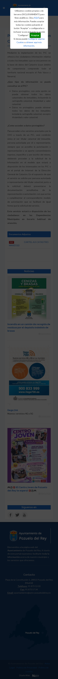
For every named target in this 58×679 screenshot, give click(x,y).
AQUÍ (36, 18)
